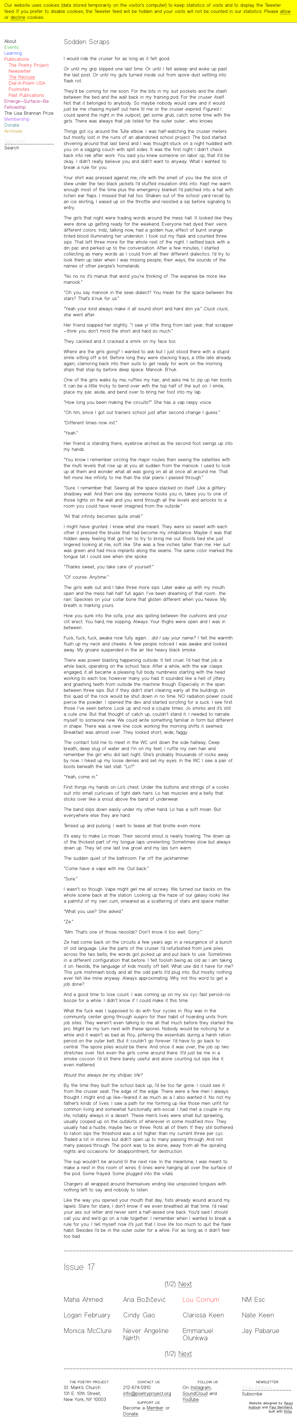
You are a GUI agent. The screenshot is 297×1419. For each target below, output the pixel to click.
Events (11, 47)
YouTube (191, 1399)
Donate (11, 125)
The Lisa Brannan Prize (29, 113)
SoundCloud (195, 1393)
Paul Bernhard (280, 1407)
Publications (16, 59)
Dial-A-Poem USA (27, 83)
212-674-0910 (137, 1387)
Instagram (201, 1387)
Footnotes (19, 89)
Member (155, 1408)
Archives (13, 131)
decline (18, 17)
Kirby (288, 1411)
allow (285, 11)
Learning (13, 53)
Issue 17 (79, 1266)
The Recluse (22, 77)
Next (185, 1283)
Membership (16, 119)
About (10, 41)
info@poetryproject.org (147, 1393)
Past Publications (26, 95)
